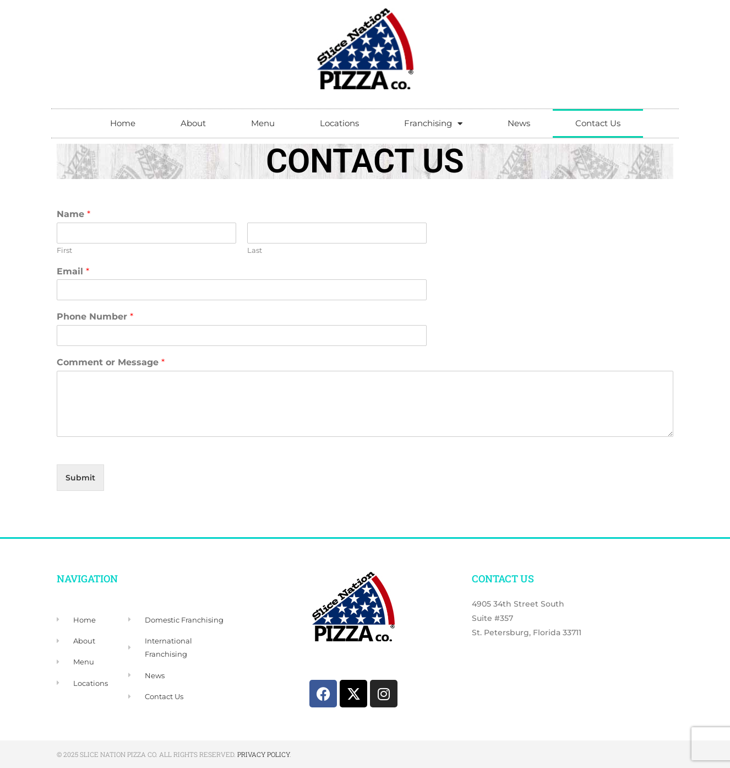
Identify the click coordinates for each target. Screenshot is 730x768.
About (193, 123)
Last (254, 250)
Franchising (433, 123)
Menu (263, 123)
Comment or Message (111, 362)
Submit (80, 478)
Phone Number (95, 316)
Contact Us (597, 123)
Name (73, 214)
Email (73, 271)
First (64, 250)
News (519, 123)
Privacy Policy (263, 754)
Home (122, 123)
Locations (339, 123)
